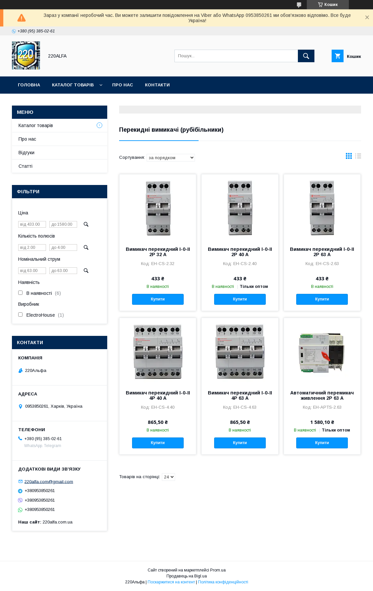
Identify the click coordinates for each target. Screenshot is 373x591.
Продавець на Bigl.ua (186, 576)
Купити (158, 299)
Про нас (122, 84)
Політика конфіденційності (223, 582)
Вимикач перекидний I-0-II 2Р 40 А (240, 252)
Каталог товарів (73, 84)
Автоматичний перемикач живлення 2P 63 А (322, 395)
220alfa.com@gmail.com (48, 481)
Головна (29, 84)
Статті (25, 166)
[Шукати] (306, 56)
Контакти (157, 84)
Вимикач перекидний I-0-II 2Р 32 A (158, 252)
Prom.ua (218, 570)
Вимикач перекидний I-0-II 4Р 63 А (240, 395)
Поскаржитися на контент (171, 582)
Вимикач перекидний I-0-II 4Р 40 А (158, 395)
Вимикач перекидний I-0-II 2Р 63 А (322, 252)
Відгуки (26, 152)
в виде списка (358, 157)
